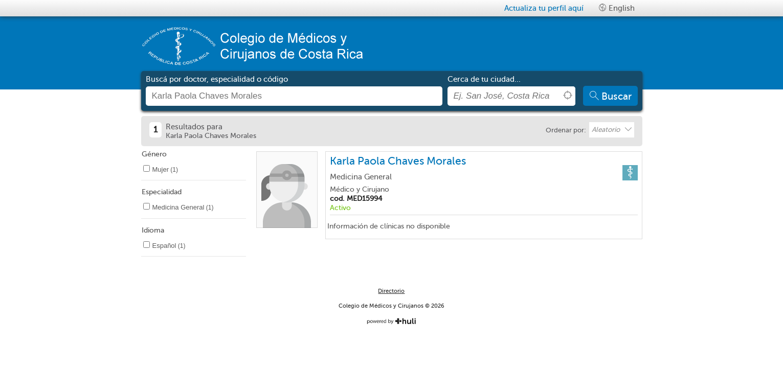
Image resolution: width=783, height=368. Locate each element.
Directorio (391, 291)
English (617, 8)
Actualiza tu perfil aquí (544, 8)
